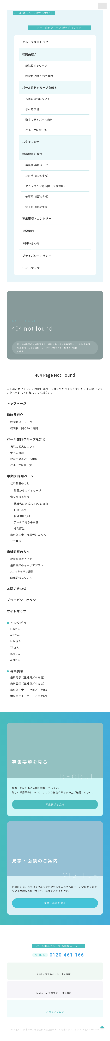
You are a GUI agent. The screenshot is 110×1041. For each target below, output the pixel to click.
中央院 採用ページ (37, 168)
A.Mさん (15, 664)
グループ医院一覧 (36, 132)
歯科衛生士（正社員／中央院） (29, 694)
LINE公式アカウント (55, 976)
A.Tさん (15, 639)
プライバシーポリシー (36, 260)
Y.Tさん (14, 652)
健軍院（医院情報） (38, 200)
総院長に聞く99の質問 (39, 77)
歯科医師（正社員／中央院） (28, 688)
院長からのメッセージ (27, 495)
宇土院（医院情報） (38, 210)
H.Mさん (15, 646)
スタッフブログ (55, 1013)
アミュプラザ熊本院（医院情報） (46, 189)
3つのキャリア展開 (22, 576)
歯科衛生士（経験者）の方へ (28, 539)
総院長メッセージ (37, 66)
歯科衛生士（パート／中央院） (29, 700)
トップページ (16, 408)
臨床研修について (21, 582)
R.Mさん (15, 658)
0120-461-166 (67, 959)
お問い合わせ (31, 247)
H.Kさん (15, 633)
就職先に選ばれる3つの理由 (31, 508)
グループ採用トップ (35, 42)
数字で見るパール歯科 (39, 121)
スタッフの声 (31, 144)
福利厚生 (19, 533)
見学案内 (28, 235)
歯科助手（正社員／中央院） (28, 682)
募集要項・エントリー (36, 222)
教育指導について (21, 564)
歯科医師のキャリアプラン (26, 570)
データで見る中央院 (26, 527)
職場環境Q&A (22, 520)
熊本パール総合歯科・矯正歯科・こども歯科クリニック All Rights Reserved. (62, 1034)
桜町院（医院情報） (38, 178)
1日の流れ (20, 514)
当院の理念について (38, 100)
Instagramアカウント (55, 994)
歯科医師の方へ (18, 556)
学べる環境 (32, 111)
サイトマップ (31, 273)
